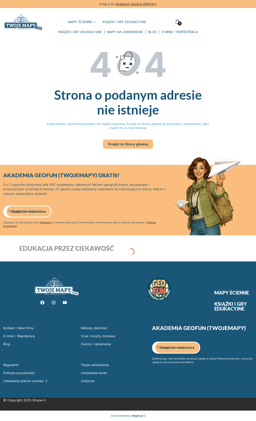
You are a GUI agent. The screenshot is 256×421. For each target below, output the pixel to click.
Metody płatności (94, 328)
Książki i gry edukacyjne (230, 306)
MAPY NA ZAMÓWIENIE (125, 32)
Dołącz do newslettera (28, 211)
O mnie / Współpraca (19, 336)
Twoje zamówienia (95, 365)
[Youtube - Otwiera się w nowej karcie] (65, 303)
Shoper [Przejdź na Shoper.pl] (37, 400)
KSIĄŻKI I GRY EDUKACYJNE (80, 32)
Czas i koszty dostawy (98, 336)
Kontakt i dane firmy (18, 328)
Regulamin (45, 222)
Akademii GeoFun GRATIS (135, 4)
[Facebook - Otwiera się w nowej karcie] (42, 303)
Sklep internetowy (127, 415)
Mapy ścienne (231, 292)
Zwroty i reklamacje (96, 344)
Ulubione (87, 381)
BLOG (152, 32)
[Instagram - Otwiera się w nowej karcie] (54, 303)
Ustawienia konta (94, 373)
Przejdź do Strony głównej (128, 144)
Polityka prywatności (19, 373)
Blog (6, 344)
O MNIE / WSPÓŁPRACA (180, 32)
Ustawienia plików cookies (24, 381)
